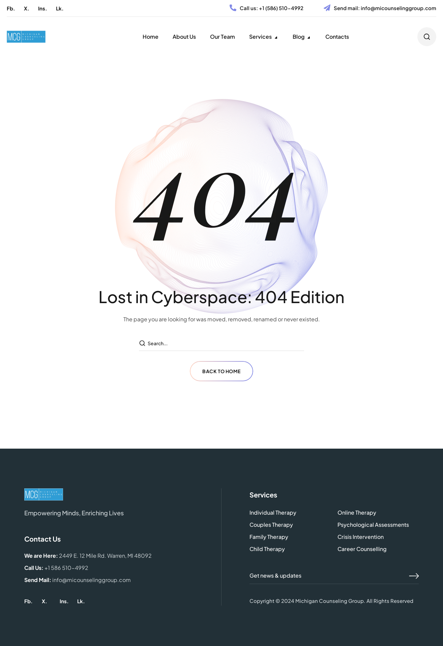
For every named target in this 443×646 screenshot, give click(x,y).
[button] (11, 8)
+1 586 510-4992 (66, 567)
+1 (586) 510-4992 (281, 8)
